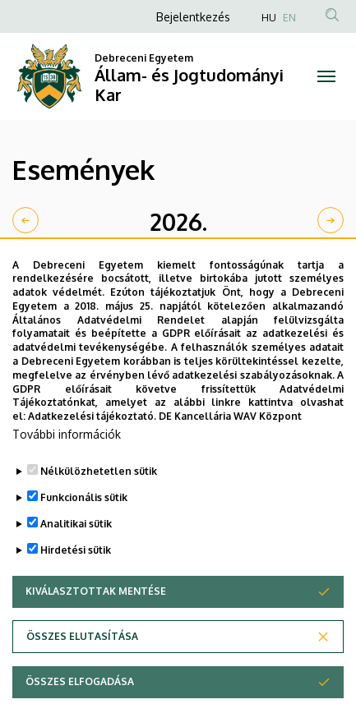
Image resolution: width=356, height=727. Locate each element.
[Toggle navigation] (326, 76)
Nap (323, 265)
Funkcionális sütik (83, 530)
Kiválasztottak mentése (95, 624)
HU (268, 18)
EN (289, 18)
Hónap (232, 265)
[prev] (25, 220)
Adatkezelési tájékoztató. (92, 449)
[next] (330, 220)
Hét (281, 265)
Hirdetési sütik (75, 583)
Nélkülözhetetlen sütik (98, 504)
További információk (66, 467)
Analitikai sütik (76, 556)
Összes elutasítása (82, 669)
